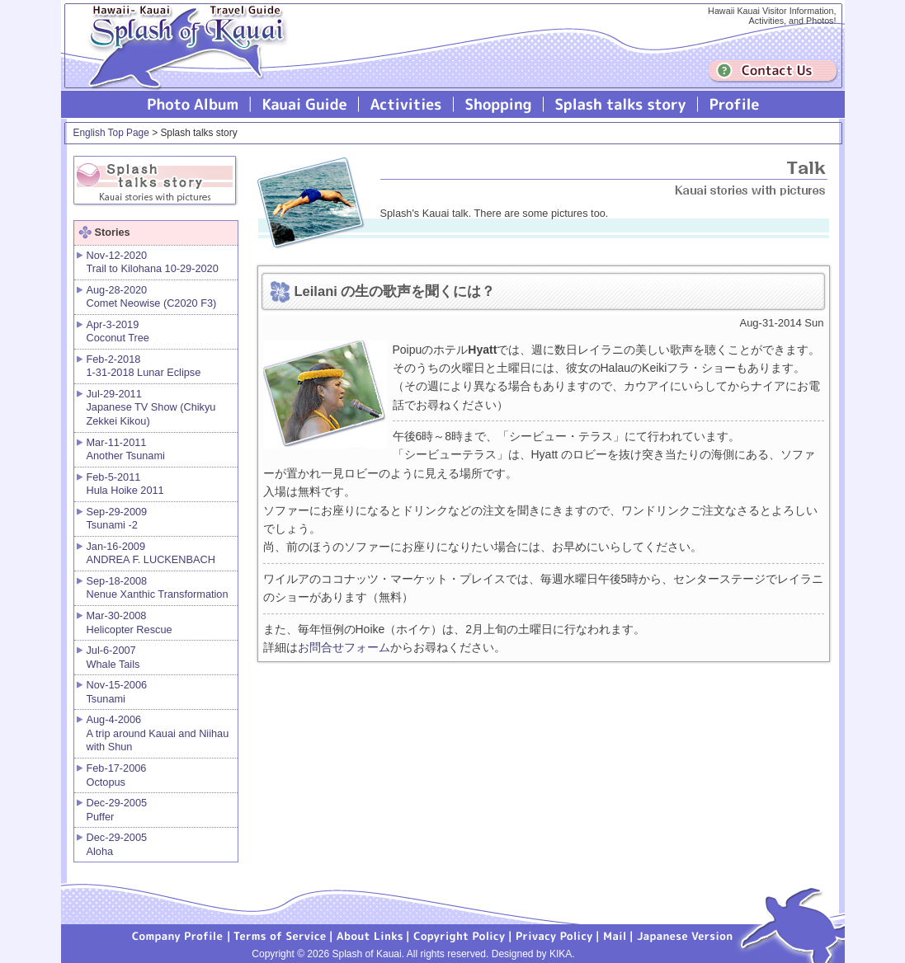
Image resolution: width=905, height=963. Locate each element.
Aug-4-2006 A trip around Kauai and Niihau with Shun (158, 733)
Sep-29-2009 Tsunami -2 (117, 518)
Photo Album (193, 104)
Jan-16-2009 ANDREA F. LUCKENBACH (151, 553)
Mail (615, 935)
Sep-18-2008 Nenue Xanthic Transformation (158, 588)
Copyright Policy (459, 935)
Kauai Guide (305, 104)
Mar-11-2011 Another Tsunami (126, 449)
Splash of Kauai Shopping (499, 104)
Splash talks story (621, 104)
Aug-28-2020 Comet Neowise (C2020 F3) (152, 297)
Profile (733, 104)
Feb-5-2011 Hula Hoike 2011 (125, 484)
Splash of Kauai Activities (406, 104)
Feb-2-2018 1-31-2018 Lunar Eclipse (144, 366)
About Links (370, 935)
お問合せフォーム (344, 647)
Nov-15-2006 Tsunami (117, 692)
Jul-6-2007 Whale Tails (113, 657)
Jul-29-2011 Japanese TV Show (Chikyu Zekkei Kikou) (151, 407)
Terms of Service (280, 935)
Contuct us (773, 71)
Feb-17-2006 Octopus (117, 775)
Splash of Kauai (180, 59)
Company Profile (178, 935)
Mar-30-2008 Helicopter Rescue (129, 622)
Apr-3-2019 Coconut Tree (118, 331)
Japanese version (685, 935)
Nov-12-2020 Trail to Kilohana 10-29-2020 (153, 262)
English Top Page (111, 133)
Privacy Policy (554, 935)
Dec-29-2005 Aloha (117, 844)
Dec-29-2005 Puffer (117, 809)
